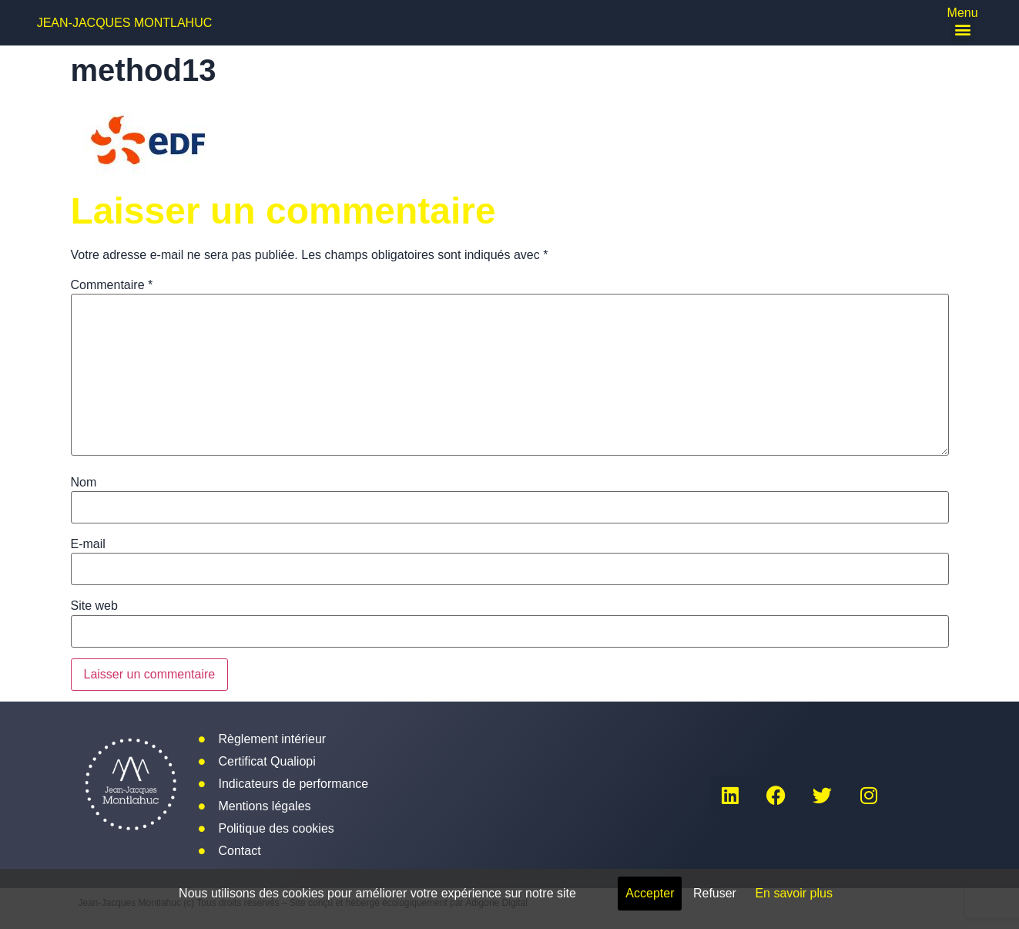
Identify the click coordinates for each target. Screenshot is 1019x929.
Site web (94, 606)
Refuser (714, 893)
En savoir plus (794, 893)
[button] (962, 29)
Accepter (649, 893)
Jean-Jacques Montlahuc (125, 22)
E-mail (88, 544)
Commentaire (112, 285)
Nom (84, 482)
